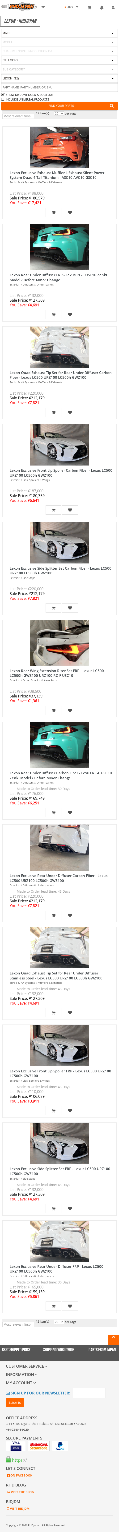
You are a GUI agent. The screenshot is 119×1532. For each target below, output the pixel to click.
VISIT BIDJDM (19, 1508)
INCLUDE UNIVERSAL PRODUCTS (27, 99)
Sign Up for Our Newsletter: (38, 1393)
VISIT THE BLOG (22, 1492)
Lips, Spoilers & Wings (36, 480)
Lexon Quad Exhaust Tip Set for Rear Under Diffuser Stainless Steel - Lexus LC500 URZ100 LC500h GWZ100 (56, 975)
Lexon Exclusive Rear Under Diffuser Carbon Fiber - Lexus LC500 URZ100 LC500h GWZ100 (58, 878)
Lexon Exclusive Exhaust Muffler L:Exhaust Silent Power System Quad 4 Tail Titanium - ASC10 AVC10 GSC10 (57, 175)
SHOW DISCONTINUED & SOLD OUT (30, 95)
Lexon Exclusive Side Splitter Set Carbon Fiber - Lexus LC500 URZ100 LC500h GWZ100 (60, 571)
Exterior (15, 284)
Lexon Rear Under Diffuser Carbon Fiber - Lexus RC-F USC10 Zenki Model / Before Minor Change (61, 775)
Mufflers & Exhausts (50, 182)
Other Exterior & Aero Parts (40, 680)
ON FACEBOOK (21, 1475)
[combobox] (59, 69)
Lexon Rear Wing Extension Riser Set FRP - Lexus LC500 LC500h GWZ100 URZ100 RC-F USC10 (57, 673)
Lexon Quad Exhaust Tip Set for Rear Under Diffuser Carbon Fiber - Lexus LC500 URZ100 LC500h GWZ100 (61, 375)
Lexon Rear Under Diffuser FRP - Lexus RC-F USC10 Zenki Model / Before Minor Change (58, 277)
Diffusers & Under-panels (38, 284)
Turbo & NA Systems (22, 182)
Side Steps (29, 578)
